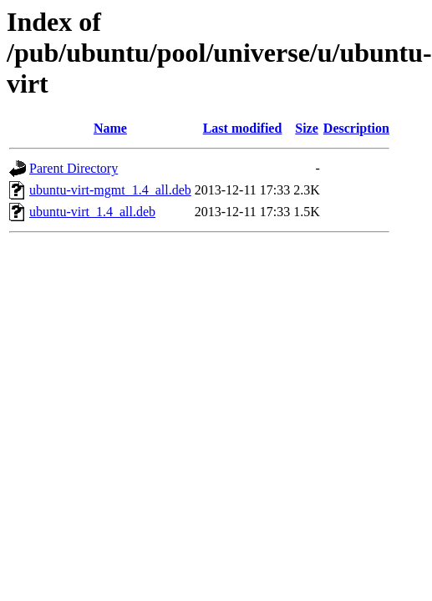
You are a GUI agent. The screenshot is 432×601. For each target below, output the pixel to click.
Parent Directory (73, 168)
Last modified (242, 128)
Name (110, 128)
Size (306, 128)
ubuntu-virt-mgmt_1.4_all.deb (110, 190)
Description (356, 128)
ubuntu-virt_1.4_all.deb (92, 212)
